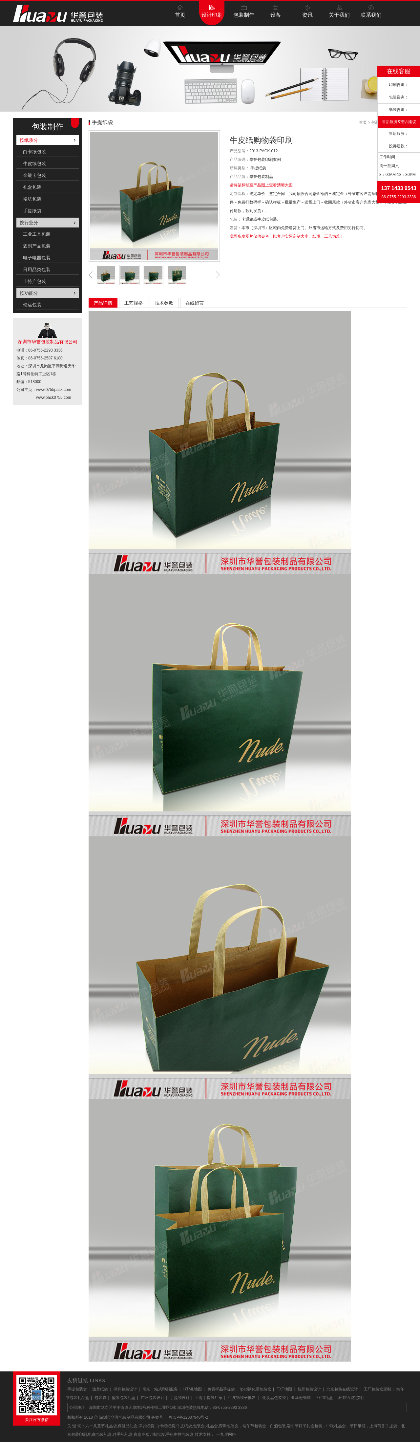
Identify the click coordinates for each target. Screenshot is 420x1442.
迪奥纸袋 (100, 1389)
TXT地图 (284, 1389)
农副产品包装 (37, 245)
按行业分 (29, 222)
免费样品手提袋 (221, 1389)
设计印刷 (211, 15)
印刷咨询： (399, 84)
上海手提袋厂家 (208, 1397)
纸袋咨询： (399, 109)
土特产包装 (34, 281)
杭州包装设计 (309, 1389)
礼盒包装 (32, 187)
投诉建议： (399, 146)
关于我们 (339, 15)
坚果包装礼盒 (124, 1397)
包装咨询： (399, 97)
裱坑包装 (32, 199)
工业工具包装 (37, 234)
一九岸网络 (226, 1434)
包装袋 (100, 1397)
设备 (275, 15)
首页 (180, 15)
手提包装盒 (77, 1389)
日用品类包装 (37, 269)
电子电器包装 (37, 257)
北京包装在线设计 (342, 1389)
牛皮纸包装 (34, 163)
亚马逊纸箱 (301, 1397)
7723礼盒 (324, 1397)
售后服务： (399, 133)
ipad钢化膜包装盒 (255, 1389)
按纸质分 (29, 140)
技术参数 (164, 303)
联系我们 (371, 15)
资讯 (307, 15)
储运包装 (32, 304)
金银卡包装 (34, 175)
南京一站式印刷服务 (160, 1389)
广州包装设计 (152, 1397)
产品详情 (103, 303)
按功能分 (29, 293)
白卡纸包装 (34, 151)
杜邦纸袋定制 (350, 1397)
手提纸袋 (32, 210)
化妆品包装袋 (274, 1397)
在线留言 (194, 303)
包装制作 (243, 15)
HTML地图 (192, 1389)
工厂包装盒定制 (377, 1389)
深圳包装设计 (125, 1389)
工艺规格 (133, 303)
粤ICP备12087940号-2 (188, 1417)
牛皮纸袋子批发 (242, 1397)
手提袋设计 (180, 1397)
